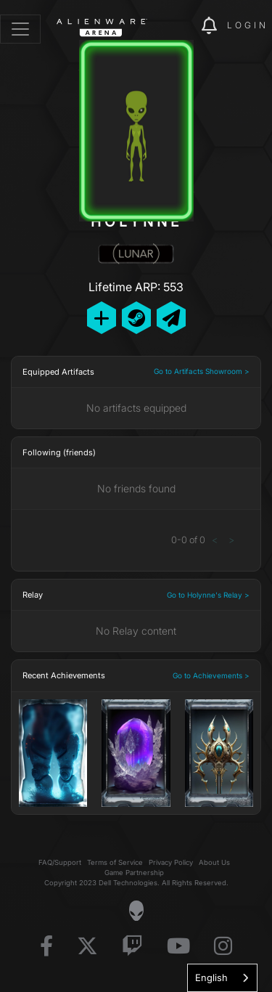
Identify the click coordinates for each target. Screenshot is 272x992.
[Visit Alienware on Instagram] (223, 946)
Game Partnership (134, 873)
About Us (214, 862)
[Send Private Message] (171, 317)
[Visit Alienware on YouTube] (178, 946)
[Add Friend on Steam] (136, 317)
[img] (183, 26)
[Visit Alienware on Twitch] (132, 946)
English (211, 977)
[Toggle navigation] (20, 29)
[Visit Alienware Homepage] (136, 910)
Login (247, 25)
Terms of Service (115, 862)
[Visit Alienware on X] (87, 946)
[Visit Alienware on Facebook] (46, 946)
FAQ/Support (59, 862)
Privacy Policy (171, 862)
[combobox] (222, 978)
